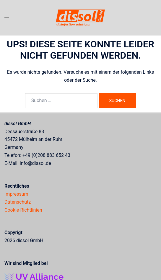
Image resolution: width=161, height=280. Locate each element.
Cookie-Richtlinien (23, 210)
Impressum (16, 194)
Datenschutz (17, 202)
